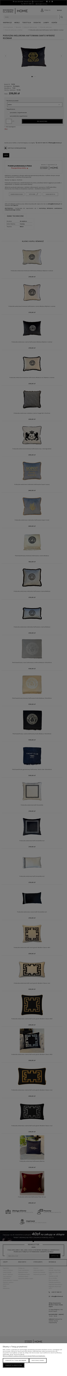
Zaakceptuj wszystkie (13, 1365)
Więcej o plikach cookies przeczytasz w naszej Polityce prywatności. (24, 1356)
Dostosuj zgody (38, 1360)
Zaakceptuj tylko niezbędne (15, 1360)
